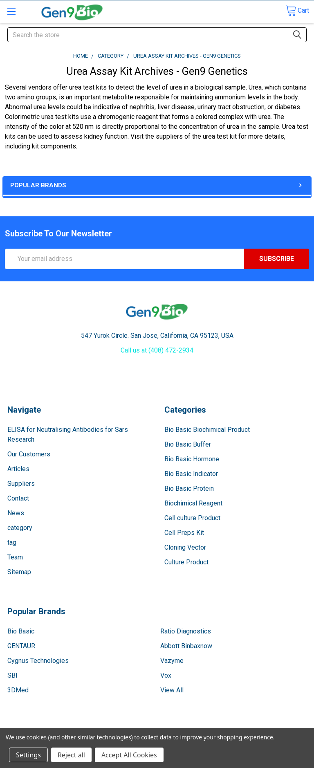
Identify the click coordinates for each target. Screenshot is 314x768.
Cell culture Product (192, 518)
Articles (18, 469)
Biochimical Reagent (193, 503)
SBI (12, 675)
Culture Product (186, 562)
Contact (18, 498)
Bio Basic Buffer (187, 444)
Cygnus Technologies (38, 661)
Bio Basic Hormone (191, 459)
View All (172, 690)
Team (15, 557)
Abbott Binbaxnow (186, 646)
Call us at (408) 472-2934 (157, 350)
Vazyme (172, 661)
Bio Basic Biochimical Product (207, 429)
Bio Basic (20, 631)
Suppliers (21, 483)
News (15, 513)
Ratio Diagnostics (185, 631)
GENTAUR (21, 646)
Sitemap (19, 572)
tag (11, 542)
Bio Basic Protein (189, 488)
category (19, 528)
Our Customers (28, 454)
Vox (165, 675)
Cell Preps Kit (184, 533)
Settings (28, 754)
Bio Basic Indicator (191, 474)
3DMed (18, 690)
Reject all (71, 754)
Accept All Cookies (129, 754)
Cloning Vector (185, 547)
